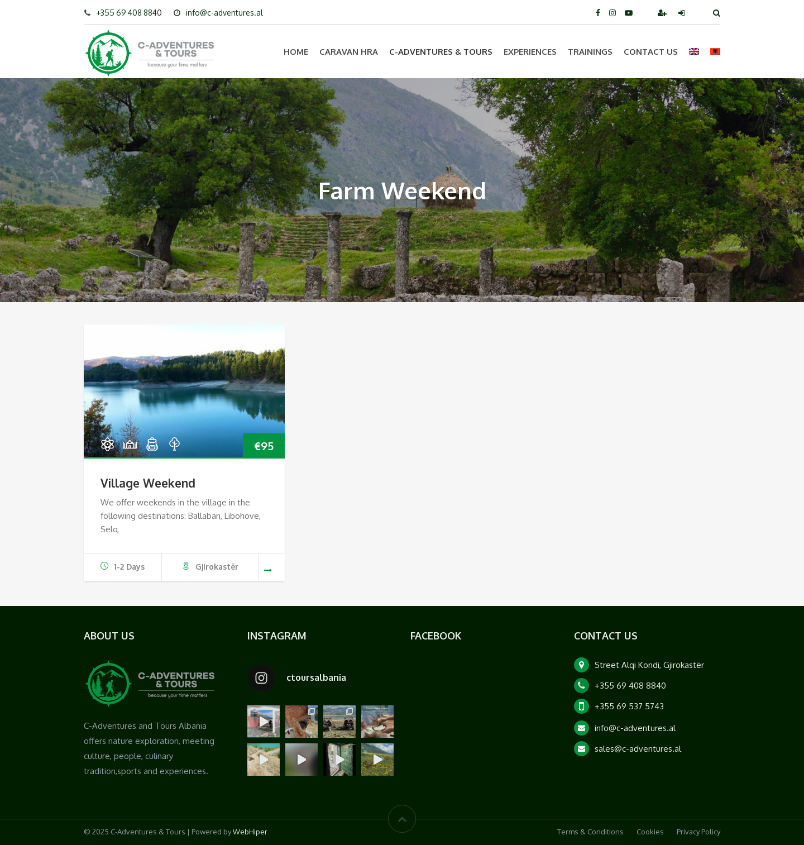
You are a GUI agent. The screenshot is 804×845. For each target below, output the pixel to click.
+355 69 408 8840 (129, 12)
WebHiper (250, 831)
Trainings (590, 51)
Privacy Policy (698, 831)
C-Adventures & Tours (440, 51)
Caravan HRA (348, 51)
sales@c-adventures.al (638, 748)
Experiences (530, 51)
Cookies (650, 831)
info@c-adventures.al (224, 12)
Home (296, 51)
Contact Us (651, 51)
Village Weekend (147, 482)
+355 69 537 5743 (629, 706)
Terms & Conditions (590, 831)
